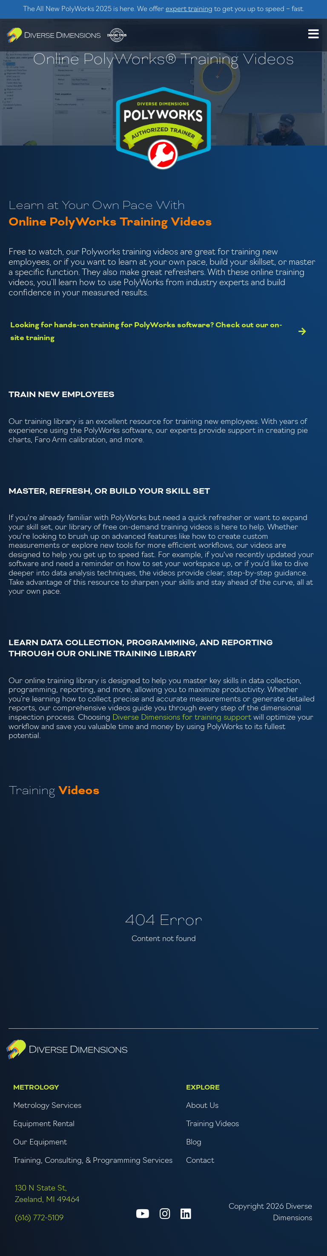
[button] (313, 35)
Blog (193, 1143)
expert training (189, 9)
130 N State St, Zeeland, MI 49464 (47, 1194)
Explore (203, 1087)
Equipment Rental (44, 1124)
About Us (202, 1106)
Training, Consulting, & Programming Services (92, 1161)
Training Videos (212, 1124)
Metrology (36, 1087)
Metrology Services (47, 1106)
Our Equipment (40, 1143)
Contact (200, 1161)
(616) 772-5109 (39, 1218)
